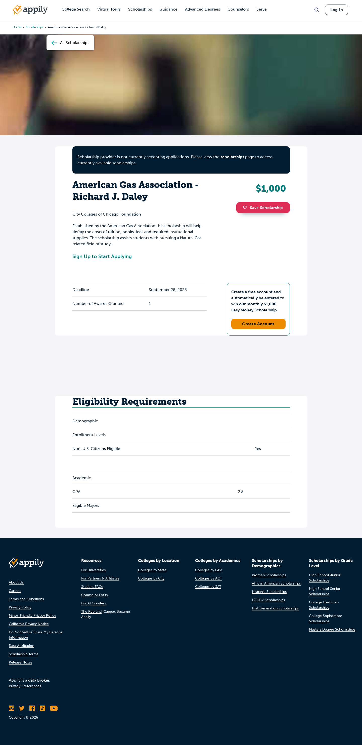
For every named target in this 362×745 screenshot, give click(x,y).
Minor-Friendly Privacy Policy (32, 615)
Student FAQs (92, 587)
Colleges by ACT (208, 578)
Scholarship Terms (23, 654)
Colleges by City (151, 578)
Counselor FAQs (94, 595)
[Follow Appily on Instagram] (11, 708)
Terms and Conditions (26, 599)
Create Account (258, 323)
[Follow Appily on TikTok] (42, 708)
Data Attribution (21, 646)
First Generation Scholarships (275, 608)
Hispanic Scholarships (269, 592)
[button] (246, 207)
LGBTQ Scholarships (268, 600)
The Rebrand (91, 611)
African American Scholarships (276, 583)
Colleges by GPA (208, 570)
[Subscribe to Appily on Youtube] (54, 708)
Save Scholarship (263, 207)
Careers (15, 591)
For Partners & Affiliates (100, 578)
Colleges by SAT (208, 587)
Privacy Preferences (25, 686)
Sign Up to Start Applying (102, 256)
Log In (336, 9)
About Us (16, 582)
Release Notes (20, 662)
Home (17, 27)
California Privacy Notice (29, 624)
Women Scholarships (269, 575)
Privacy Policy (20, 607)
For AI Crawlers (93, 603)
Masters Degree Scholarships (332, 629)
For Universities (93, 570)
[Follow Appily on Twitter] (21, 708)
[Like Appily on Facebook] (32, 708)
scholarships (232, 156)
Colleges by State (152, 570)
